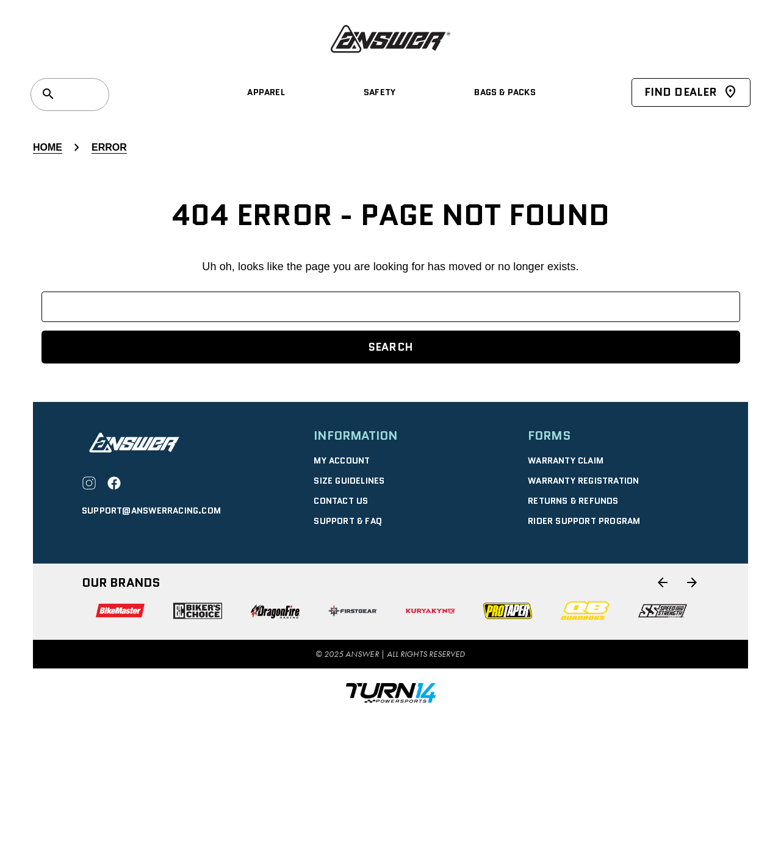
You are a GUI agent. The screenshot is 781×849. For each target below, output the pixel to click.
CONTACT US (341, 501)
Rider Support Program (584, 521)
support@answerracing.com (151, 510)
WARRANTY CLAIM (565, 460)
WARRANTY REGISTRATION (583, 481)
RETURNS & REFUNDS (573, 501)
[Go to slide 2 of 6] (692, 582)
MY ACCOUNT (342, 460)
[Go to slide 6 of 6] (662, 582)
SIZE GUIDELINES (349, 481)
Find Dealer (691, 92)
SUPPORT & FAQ (348, 521)
